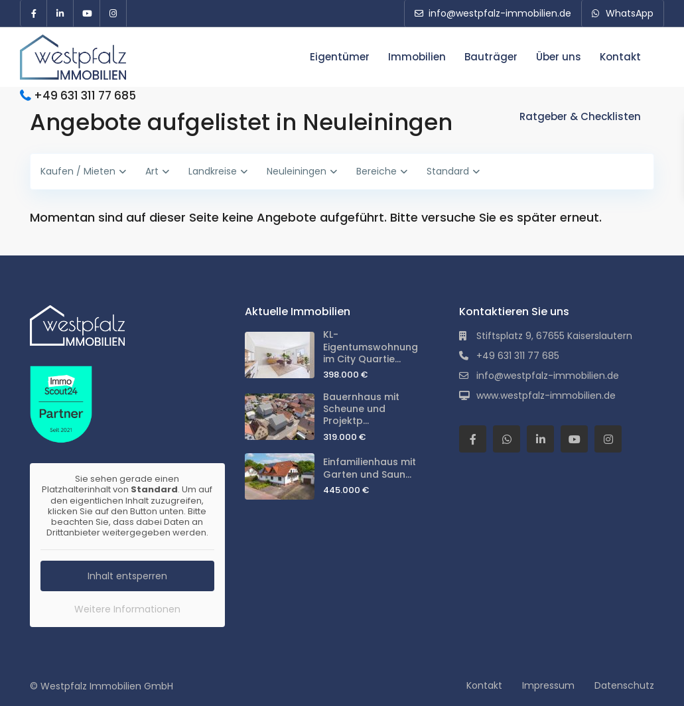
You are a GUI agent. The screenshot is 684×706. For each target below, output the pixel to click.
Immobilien (417, 57)
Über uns (558, 57)
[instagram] (113, 13)
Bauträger (490, 57)
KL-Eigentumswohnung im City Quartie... (370, 346)
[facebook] (34, 13)
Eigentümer (340, 57)
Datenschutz (624, 685)
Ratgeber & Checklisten (580, 116)
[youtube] (87, 13)
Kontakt (620, 57)
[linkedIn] (60, 13)
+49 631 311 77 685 (85, 96)
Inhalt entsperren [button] (127, 575)
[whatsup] (506, 439)
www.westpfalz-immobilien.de (546, 395)
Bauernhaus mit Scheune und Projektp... (361, 408)
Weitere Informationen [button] (127, 608)
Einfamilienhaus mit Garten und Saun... (369, 467)
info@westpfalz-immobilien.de (547, 375)
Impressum (548, 685)
